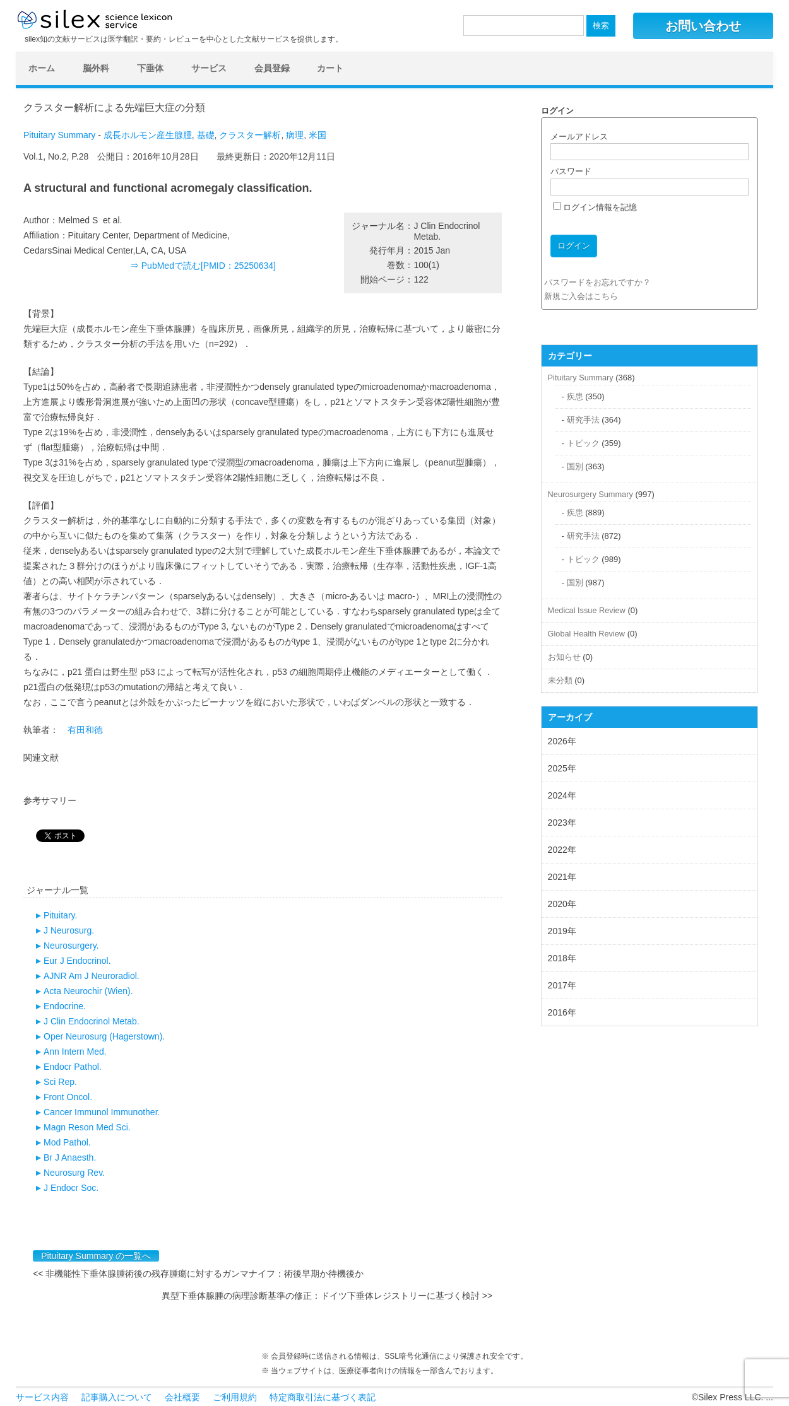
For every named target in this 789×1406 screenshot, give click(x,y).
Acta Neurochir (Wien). (88, 991)
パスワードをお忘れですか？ (597, 282)
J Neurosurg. (69, 930)
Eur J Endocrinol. (77, 961)
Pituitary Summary (59, 135)
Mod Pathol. (67, 1142)
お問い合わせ (703, 26)
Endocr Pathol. (73, 1067)
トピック (583, 443)
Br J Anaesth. (70, 1157)
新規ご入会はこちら (581, 296)
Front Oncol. (68, 1097)
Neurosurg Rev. (74, 1173)
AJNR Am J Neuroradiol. (91, 976)
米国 (317, 135)
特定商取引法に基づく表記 (323, 1397)
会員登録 (272, 68)
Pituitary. (60, 915)
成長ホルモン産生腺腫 (148, 135)
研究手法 (583, 420)
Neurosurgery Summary (590, 494)
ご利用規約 (235, 1397)
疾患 (575, 396)
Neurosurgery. (71, 945)
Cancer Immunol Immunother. (102, 1112)
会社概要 (182, 1397)
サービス (209, 68)
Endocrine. (65, 1006)
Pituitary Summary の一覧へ (96, 1256)
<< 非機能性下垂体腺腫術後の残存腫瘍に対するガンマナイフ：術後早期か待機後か (198, 1273)
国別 (575, 466)
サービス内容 (42, 1397)
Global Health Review (586, 633)
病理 (295, 135)
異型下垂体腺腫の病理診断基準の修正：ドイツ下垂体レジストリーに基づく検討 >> (327, 1296)
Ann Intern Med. (75, 1051)
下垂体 (150, 68)
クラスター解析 (250, 135)
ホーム (41, 68)
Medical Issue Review (587, 610)
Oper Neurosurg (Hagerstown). (104, 1036)
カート (330, 68)
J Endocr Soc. (71, 1188)
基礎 (206, 135)
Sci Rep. (60, 1082)
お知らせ (564, 657)
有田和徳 (85, 730)
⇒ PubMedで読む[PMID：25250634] (203, 266)
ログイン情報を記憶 (595, 207)
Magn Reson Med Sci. (87, 1127)
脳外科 (96, 68)
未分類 (560, 680)
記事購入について (116, 1397)
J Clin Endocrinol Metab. (91, 1021)
